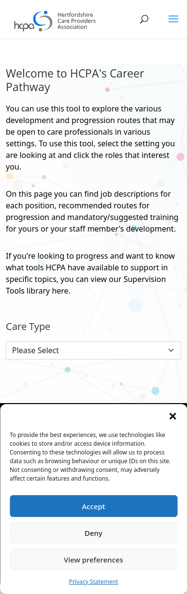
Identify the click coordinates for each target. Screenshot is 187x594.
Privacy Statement (93, 582)
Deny (93, 533)
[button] (172, 416)
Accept (93, 506)
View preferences (93, 559)
